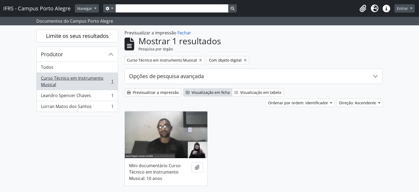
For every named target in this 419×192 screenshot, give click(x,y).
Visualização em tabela (257, 92)
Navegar (85, 8)
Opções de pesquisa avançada (166, 76)
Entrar (403, 8)
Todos (47, 67)
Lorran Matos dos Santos (77, 107)
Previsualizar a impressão (153, 92)
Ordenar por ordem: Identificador (298, 102)
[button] (363, 8)
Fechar (184, 33)
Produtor (52, 54)
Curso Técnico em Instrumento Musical (77, 81)
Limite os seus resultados (77, 35)
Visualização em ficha (208, 92)
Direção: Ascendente (358, 102)
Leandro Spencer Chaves (77, 96)
